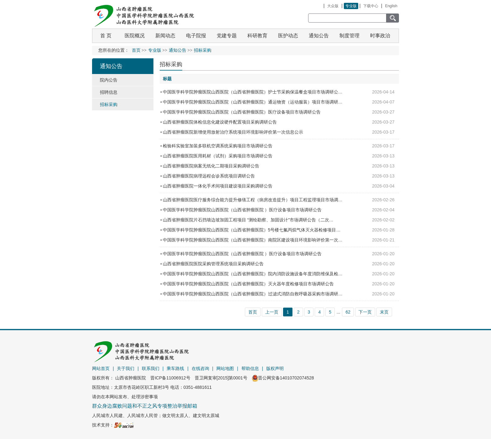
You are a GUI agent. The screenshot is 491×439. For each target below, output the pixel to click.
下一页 (365, 312)
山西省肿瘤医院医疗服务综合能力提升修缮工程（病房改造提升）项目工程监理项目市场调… (253, 199)
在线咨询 (200, 368)
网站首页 (101, 368)
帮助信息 (250, 368)
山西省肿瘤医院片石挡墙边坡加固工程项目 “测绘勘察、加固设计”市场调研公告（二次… (248, 219)
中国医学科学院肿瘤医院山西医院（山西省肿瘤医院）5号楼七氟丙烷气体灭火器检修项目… (252, 229)
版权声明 (275, 368)
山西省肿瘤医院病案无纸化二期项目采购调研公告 (211, 165)
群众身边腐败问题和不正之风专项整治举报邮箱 (144, 406)
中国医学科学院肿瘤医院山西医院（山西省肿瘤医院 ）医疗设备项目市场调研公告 (242, 209)
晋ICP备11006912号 (170, 377)
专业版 (351, 6)
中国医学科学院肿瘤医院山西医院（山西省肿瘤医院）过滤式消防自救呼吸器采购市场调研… (253, 293)
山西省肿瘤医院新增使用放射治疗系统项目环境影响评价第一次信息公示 (233, 132)
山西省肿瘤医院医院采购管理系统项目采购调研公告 (213, 263)
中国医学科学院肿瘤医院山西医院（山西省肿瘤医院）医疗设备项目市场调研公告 (242, 111)
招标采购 (171, 64)
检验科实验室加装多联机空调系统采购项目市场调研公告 (217, 145)
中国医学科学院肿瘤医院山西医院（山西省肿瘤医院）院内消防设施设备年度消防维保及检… (253, 273)
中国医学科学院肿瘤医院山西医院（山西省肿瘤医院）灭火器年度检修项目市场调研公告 (248, 283)
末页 (384, 312)
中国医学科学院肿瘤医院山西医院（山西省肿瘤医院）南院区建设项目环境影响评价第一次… (253, 239)
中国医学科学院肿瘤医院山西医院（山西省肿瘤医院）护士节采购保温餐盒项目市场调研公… (253, 91)
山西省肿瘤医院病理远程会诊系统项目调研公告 (209, 175)
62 (347, 312)
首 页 (105, 35)
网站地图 (225, 368)
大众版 (333, 6)
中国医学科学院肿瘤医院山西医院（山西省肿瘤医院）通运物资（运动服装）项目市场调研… (253, 101)
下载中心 (370, 6)
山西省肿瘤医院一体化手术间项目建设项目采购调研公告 (217, 185)
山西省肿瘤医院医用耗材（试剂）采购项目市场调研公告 (217, 155)
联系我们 (150, 368)
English (391, 6)
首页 (136, 50)
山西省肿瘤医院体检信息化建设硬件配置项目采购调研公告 (220, 121)
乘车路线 (175, 368)
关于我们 (125, 368)
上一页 (271, 312)
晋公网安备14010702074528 (283, 377)
